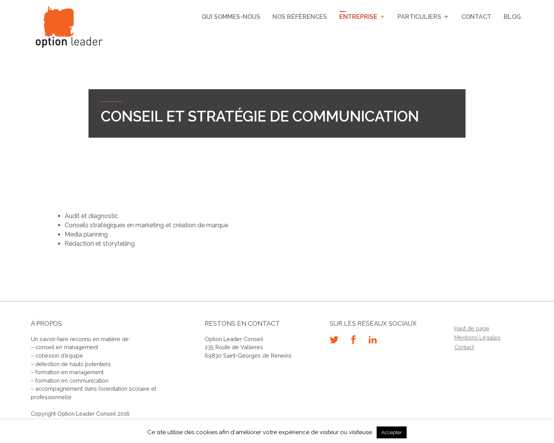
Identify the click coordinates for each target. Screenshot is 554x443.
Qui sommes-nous (231, 16)
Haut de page (471, 328)
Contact (476, 16)
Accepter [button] (391, 432)
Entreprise (358, 16)
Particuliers (419, 16)
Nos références (299, 16)
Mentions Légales (477, 337)
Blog (512, 16)
